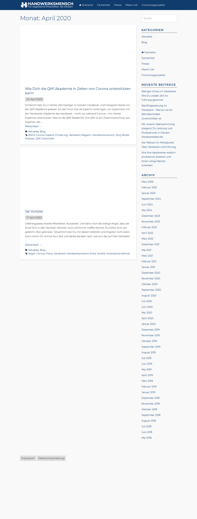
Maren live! (131, 5)
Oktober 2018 (149, 409)
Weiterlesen (33, 126)
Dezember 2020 (151, 272)
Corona (40, 135)
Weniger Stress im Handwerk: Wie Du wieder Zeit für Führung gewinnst (159, 95)
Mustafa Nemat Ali (36, 494)
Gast (60, 491)
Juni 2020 (147, 306)
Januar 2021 (148, 267)
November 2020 (151, 278)
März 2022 (147, 238)
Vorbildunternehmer (118, 253)
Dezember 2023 (151, 215)
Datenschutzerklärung (51, 512)
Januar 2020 (149, 324)
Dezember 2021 (150, 244)
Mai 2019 (147, 369)
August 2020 (149, 295)
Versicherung (66, 494)
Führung (65, 368)
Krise (93, 253)
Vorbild (101, 253)
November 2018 (151, 403)
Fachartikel (103, 5)
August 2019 (149, 352)
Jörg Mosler (122, 135)
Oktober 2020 (150, 284)
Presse (117, 5)
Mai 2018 (147, 437)
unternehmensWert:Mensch (64, 372)
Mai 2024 (147, 210)
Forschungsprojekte (153, 5)
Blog (43, 131)
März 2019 (147, 380)
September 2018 (151, 415)
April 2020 (147, 318)
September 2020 (151, 289)
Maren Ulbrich (120, 491)
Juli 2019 (146, 358)
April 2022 (147, 232)
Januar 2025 (149, 193)
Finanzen (51, 491)
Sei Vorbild (34, 211)
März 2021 (147, 255)
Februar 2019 (149, 386)
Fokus (49, 253)
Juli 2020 (147, 301)
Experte (49, 135)
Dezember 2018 (151, 398)
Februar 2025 (149, 187)
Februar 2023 (149, 227)
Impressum (28, 512)
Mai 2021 (146, 250)
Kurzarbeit (113, 368)
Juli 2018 (146, 426)
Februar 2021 (149, 261)
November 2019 (151, 335)
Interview (105, 491)
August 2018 (149, 420)
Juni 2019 (147, 363)
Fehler (41, 368)
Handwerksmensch (103, 135)
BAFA (31, 135)
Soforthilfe (48, 138)
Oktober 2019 (149, 341)
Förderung (61, 135)
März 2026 (148, 181)
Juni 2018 (147, 432)
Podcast (30, 138)
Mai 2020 (147, 312)
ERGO (41, 491)
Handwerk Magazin (80, 135)
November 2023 (151, 221)
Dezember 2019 (151, 329)
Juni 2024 (147, 204)
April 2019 (147, 375)
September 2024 (151, 198)
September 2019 (151, 346)
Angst (31, 253)
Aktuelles (33, 131)
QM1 (38, 138)
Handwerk (60, 253)
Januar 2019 (148, 392)
